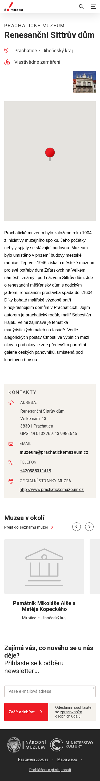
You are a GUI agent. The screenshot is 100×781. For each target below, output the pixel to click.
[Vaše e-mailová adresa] (50, 691)
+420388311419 (35, 470)
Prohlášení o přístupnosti (50, 770)
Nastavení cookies (33, 759)
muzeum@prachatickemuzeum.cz (54, 452)
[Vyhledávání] (81, 6)
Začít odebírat (26, 712)
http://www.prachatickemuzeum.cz (52, 489)
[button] (50, 154)
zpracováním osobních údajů (68, 714)
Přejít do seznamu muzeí (29, 527)
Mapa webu (67, 759)
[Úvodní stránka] (13, 6)
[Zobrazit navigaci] (93, 6)
